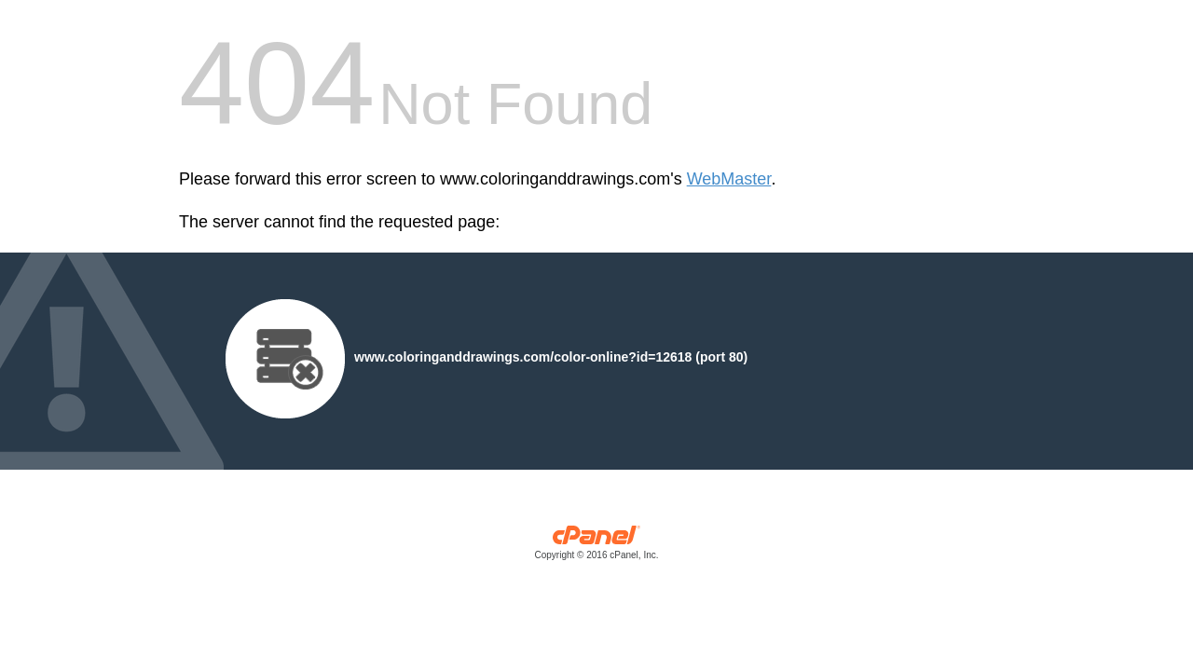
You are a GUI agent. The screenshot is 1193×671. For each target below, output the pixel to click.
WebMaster (729, 179)
